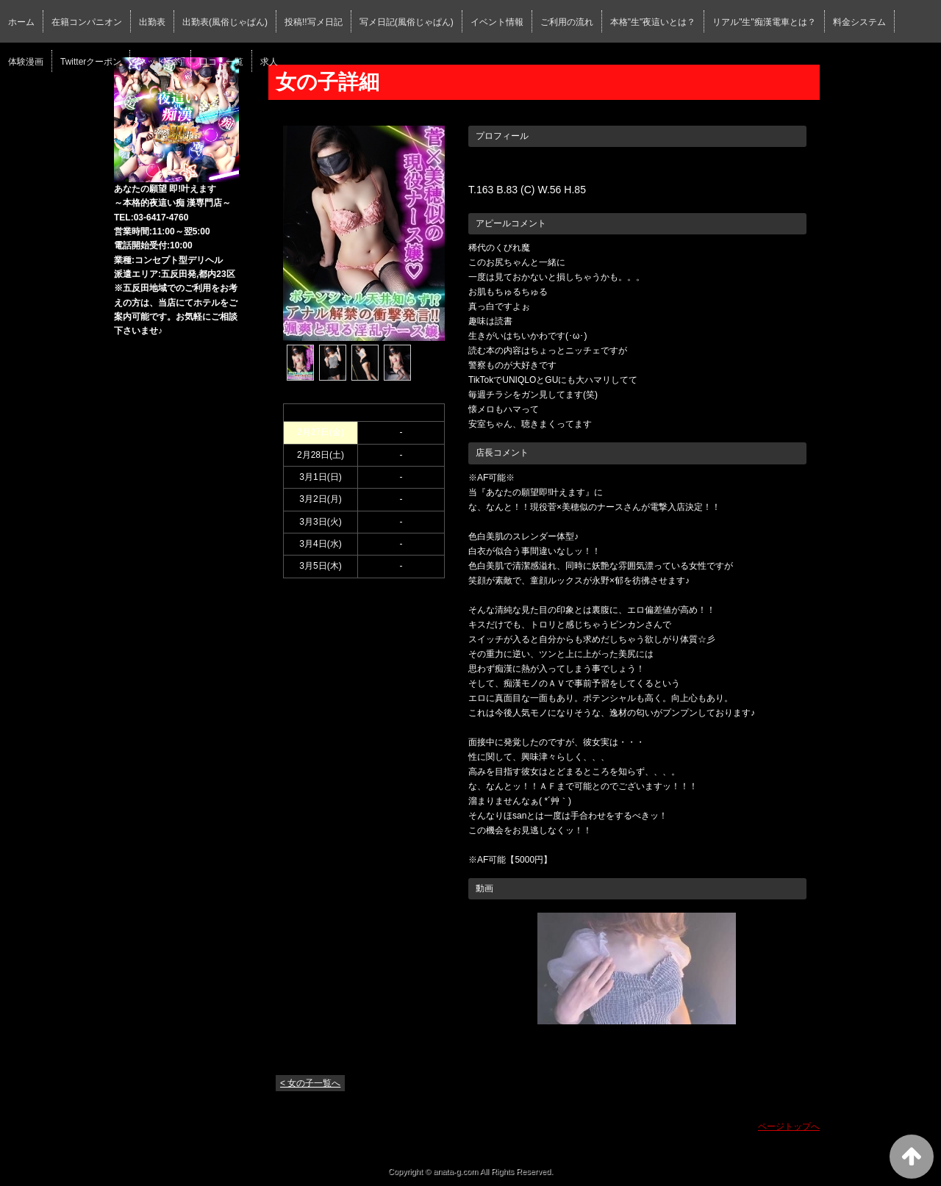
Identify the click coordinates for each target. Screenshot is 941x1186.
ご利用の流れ (566, 22)
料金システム (859, 22)
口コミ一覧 (221, 62)
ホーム (21, 22)
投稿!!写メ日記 (314, 22)
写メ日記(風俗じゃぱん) (406, 22)
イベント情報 (496, 22)
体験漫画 (25, 62)
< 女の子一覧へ (310, 1083)
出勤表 (152, 22)
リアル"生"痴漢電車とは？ (764, 22)
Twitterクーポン (90, 62)
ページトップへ (789, 1126)
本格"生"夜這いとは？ (653, 22)
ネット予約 (160, 62)
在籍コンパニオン (86, 22)
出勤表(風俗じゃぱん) (225, 22)
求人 (269, 62)
